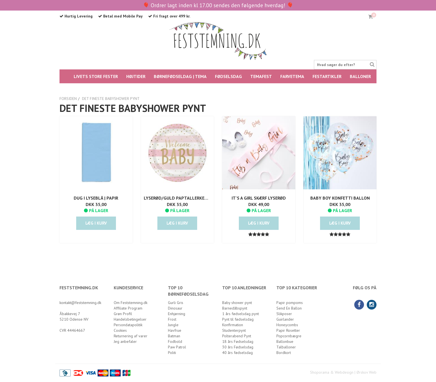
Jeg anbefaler (125, 341)
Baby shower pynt (237, 302)
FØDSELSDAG (228, 76)
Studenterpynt (234, 330)
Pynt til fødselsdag (238, 319)
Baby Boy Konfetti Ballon (340, 198)
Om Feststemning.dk (130, 302)
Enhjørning (176, 313)
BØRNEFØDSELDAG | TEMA (180, 76)
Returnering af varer (130, 335)
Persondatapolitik (128, 324)
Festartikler (327, 76)
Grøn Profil (123, 313)
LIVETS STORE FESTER (96, 76)
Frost (172, 319)
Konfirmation (232, 324)
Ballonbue (284, 341)
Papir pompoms (289, 302)
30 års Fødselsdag (237, 347)
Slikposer (284, 313)
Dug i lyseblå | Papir (96, 198)
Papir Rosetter (288, 330)
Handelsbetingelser (130, 319)
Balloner (360, 76)
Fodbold (175, 341)
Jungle (173, 324)
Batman (174, 335)
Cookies (120, 330)
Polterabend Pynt (236, 335)
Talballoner (286, 347)
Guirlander (285, 319)
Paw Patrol (177, 347)
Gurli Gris (175, 302)
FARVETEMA (292, 76)
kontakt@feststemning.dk (80, 302)
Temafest (261, 76)
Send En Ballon (289, 308)
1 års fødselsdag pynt (240, 313)
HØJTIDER (135, 76)
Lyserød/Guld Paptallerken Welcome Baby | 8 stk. (177, 198)
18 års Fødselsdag (237, 341)
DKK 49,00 (258, 204)
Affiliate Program (128, 308)
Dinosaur (175, 308)
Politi (172, 352)
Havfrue (174, 330)
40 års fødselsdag (237, 352)
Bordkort (283, 352)
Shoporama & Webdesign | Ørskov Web (343, 372)
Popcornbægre (288, 335)
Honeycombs (287, 324)
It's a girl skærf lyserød (259, 198)
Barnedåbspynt (234, 308)
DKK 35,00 (96, 204)
